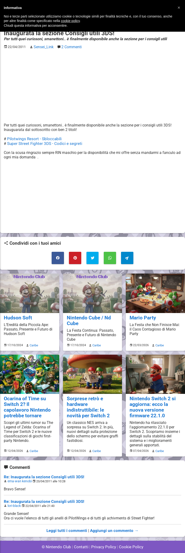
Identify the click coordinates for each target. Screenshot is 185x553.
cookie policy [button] (70, 21)
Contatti (82, 536)
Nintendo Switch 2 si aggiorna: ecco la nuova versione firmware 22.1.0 (155, 400)
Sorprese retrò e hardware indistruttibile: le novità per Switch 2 (91, 400)
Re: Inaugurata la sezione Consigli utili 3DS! (41, 468)
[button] (179, 7)
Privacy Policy (103, 536)
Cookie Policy (129, 536)
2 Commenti (69, 46)
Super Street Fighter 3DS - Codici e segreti (42, 142)
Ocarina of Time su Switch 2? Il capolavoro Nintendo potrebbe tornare (27, 403)
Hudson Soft (16, 315)
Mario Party (141, 315)
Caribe (33, 342)
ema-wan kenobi (19, 472)
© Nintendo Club (58, 536)
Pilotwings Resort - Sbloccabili (32, 138)
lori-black (14, 496)
